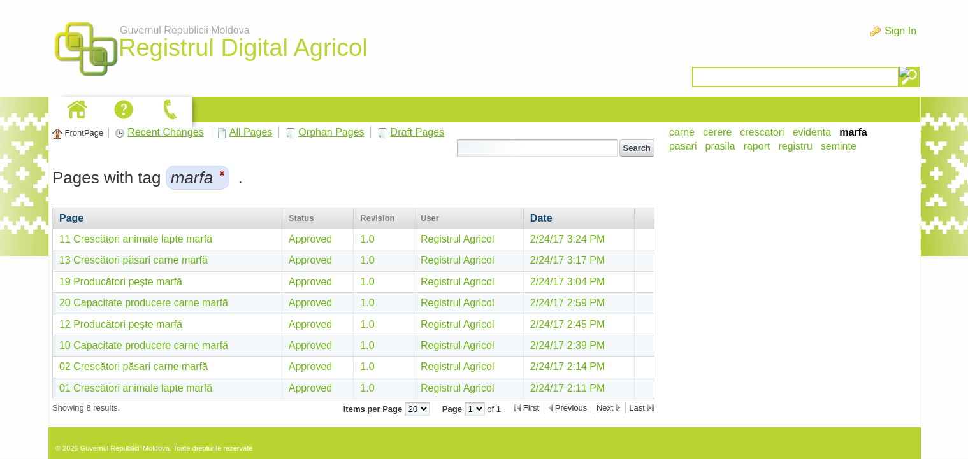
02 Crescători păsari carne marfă (133, 366)
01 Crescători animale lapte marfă (135, 388)
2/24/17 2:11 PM (567, 388)
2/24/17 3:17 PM (567, 260)
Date (541, 218)
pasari (683, 146)
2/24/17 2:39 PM (567, 345)
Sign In (900, 30)
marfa (853, 132)
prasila (720, 146)
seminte (838, 146)
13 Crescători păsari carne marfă (133, 260)
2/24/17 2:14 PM (567, 366)
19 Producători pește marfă (120, 281)
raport (757, 146)
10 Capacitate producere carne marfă (143, 345)
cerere (717, 132)
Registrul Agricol (458, 239)
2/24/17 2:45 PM (567, 324)
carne (682, 132)
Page (71, 218)
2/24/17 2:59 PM (567, 302)
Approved (311, 239)
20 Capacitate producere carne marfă (143, 302)
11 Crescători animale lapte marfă (135, 239)
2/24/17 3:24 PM (567, 239)
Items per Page (374, 409)
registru (795, 146)
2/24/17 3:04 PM (567, 281)
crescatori (762, 132)
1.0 (367, 239)
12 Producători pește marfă (120, 324)
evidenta (812, 132)
